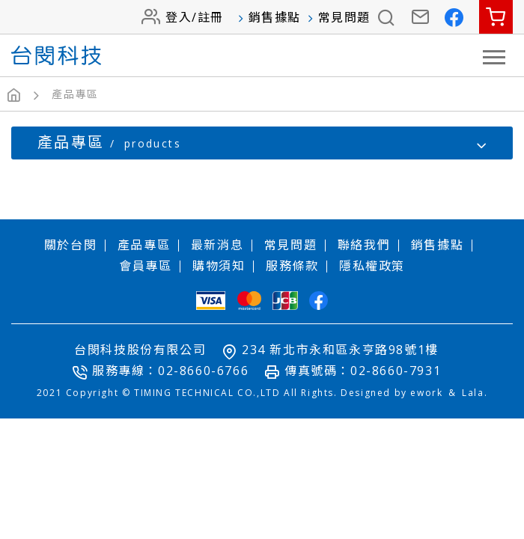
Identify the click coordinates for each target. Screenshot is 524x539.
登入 (178, 17)
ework (426, 392)
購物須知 (218, 266)
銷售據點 (275, 17)
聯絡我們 (364, 245)
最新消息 (217, 245)
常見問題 (344, 17)
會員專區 (145, 266)
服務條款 (292, 266)
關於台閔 (70, 245)
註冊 (211, 17)
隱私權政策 (372, 266)
